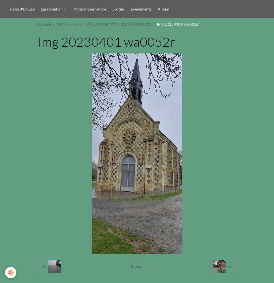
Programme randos (90, 9)
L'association (52, 9)
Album (163, 9)
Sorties (119, 9)
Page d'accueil (22, 9)
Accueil (44, 24)
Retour (137, 266)
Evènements (141, 9)
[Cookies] (10, 272)
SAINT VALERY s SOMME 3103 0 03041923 (112, 24)
